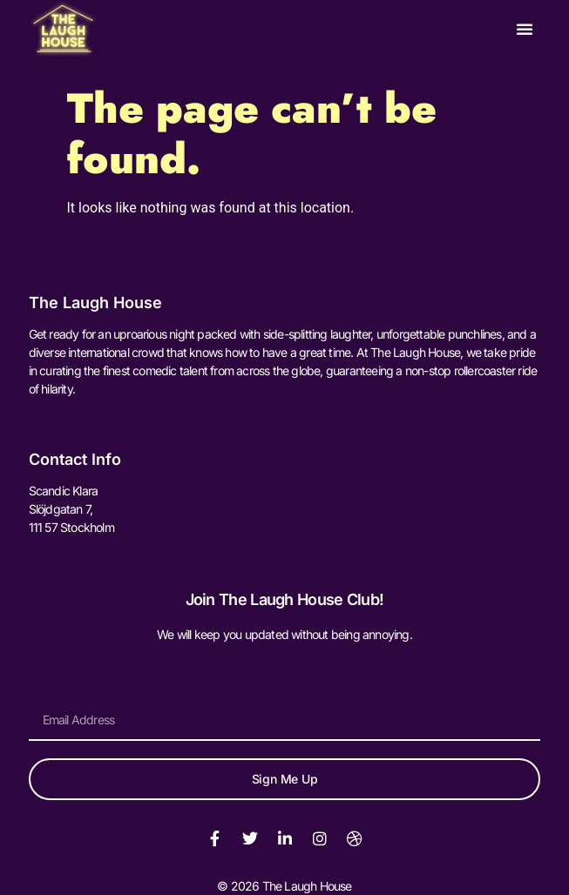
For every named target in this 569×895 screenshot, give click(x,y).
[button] (524, 29)
